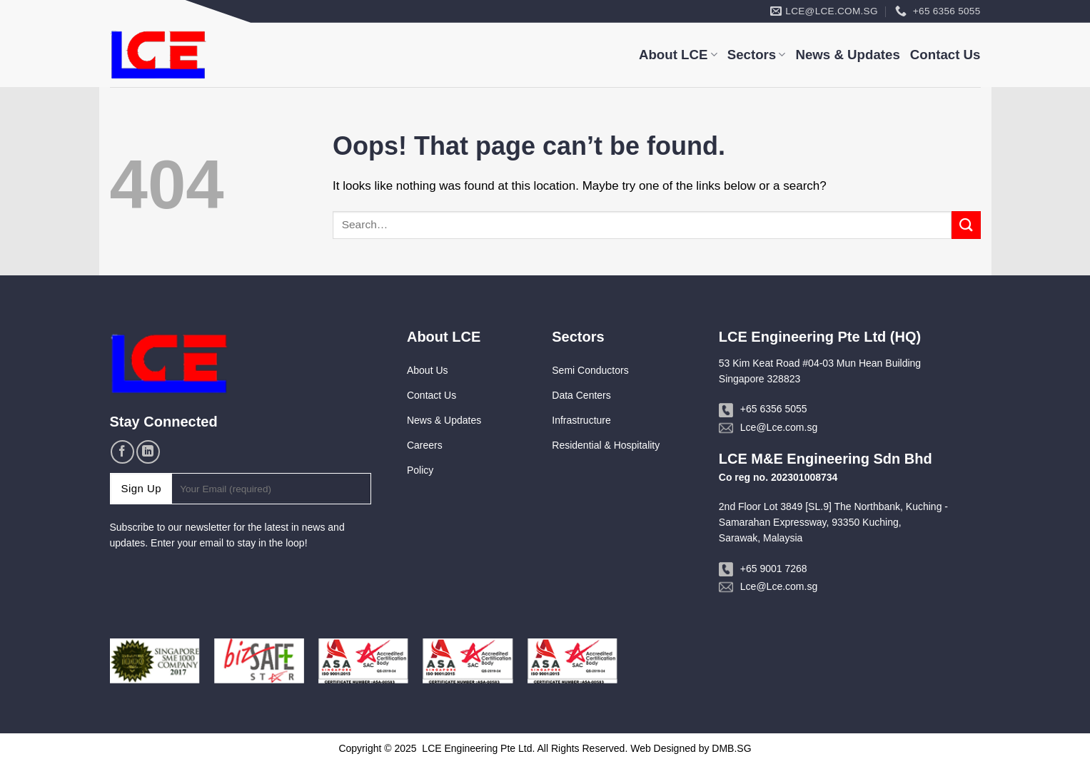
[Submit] (966, 225)
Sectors (756, 54)
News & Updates (847, 54)
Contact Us (945, 54)
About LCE (678, 54)
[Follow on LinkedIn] (148, 452)
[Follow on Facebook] (122, 452)
